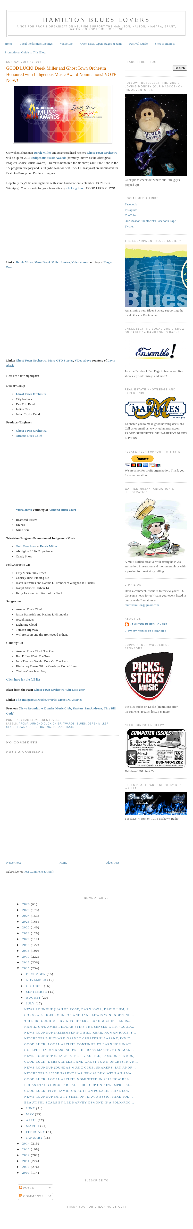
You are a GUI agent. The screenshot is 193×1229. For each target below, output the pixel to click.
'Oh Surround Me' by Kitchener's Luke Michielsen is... (78, 1021)
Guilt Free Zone (26, 546)
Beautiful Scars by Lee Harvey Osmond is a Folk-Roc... (79, 1102)
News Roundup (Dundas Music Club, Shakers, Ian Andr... (80, 1067)
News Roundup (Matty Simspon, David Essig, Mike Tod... (78, 1096)
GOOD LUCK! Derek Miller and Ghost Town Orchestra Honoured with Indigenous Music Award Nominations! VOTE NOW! (61, 74)
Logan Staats (63, 727)
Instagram (131, 210)
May (30, 1114)
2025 (26, 910)
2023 (26, 921)
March (33, 1126)
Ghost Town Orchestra (31, 360)
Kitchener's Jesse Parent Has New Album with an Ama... (79, 1073)
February (36, 1132)
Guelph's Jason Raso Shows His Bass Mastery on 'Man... (79, 1050)
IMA (48, 727)
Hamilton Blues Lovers (96, 19)
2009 (26, 1172)
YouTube (130, 215)
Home (9, 43)
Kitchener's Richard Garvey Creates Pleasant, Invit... (78, 1038)
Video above (79, 262)
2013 (26, 1149)
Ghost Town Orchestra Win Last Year (59, 689)
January (35, 1137)
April (32, 1120)
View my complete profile (146, 631)
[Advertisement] (96, 1217)
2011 (26, 1161)
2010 (26, 1167)
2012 (26, 1155)
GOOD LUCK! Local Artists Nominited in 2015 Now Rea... (78, 1079)
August (34, 997)
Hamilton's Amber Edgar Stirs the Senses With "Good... (79, 1026)
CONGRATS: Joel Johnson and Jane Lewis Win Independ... (79, 1015)
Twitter (129, 226)
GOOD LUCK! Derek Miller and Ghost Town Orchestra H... (81, 1061)
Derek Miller (24, 262)
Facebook (131, 204)
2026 (26, 904)
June (31, 1108)
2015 (26, 968)
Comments (31, 1196)
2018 (26, 950)
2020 (26, 939)
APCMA (24, 723)
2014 (26, 1143)
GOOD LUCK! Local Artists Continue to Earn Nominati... (79, 1044)
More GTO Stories (60, 360)
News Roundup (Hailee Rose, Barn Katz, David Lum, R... (78, 1009)
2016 (26, 962)
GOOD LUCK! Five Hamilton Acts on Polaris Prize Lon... (78, 1091)
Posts (26, 1187)
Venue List (66, 43)
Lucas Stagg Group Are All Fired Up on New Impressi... (78, 1085)
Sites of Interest (165, 43)
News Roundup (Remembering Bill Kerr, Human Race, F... (80, 1032)
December (36, 974)
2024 (26, 916)
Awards (69, 723)
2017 (26, 956)
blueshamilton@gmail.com (142, 605)
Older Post (112, 862)
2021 (26, 933)
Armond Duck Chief (29, 436)
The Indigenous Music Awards (36, 699)
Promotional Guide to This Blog (25, 52)
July (31, 1003)
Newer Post (13, 862)
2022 (26, 927)
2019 (26, 945)
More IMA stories (70, 699)
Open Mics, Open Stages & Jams (101, 43)
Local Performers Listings (36, 43)
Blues (81, 723)
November (36, 980)
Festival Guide (138, 43)
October (35, 986)
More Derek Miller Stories (52, 262)
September (37, 991)
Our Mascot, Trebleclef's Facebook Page (150, 221)
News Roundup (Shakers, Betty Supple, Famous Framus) (79, 1056)
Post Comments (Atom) (39, 871)
